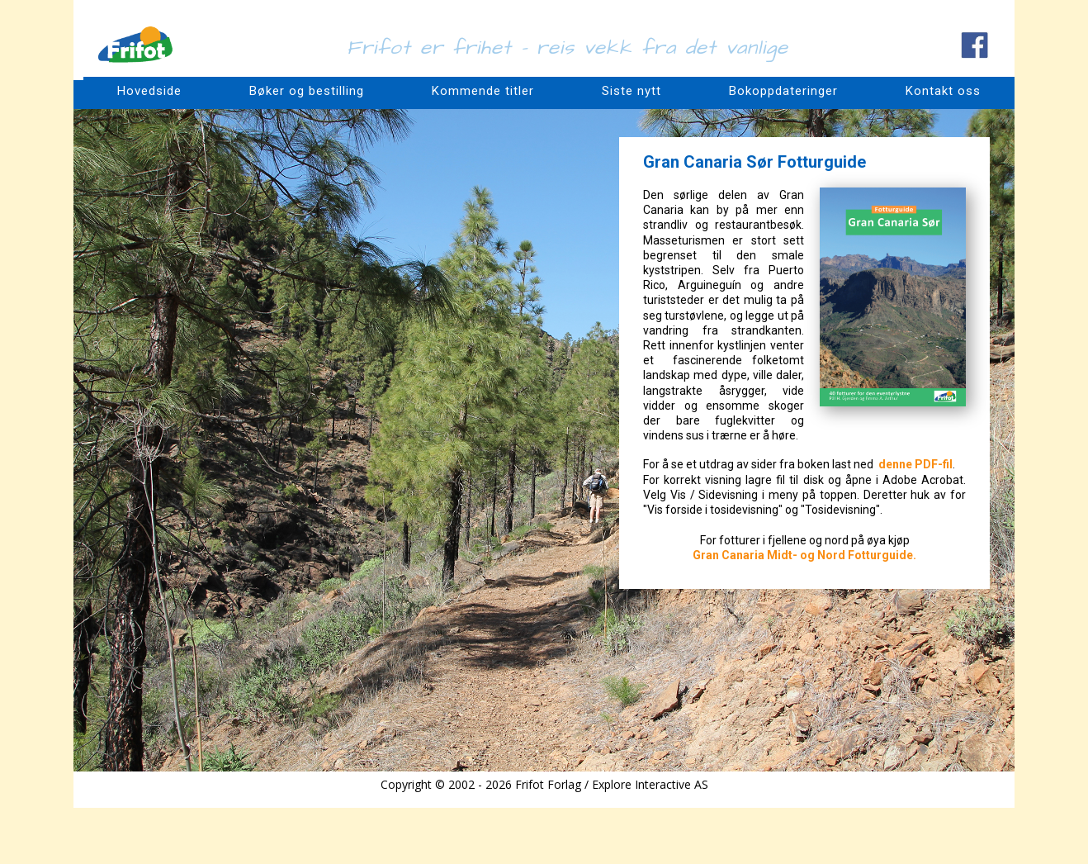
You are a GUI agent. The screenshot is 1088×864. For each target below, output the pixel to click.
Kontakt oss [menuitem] (943, 90)
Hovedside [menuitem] (149, 90)
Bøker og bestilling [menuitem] (306, 90)
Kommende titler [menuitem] (483, 90)
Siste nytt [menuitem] (631, 90)
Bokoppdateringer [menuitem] (783, 90)
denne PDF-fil (915, 464)
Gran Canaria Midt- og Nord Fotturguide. (804, 555)
